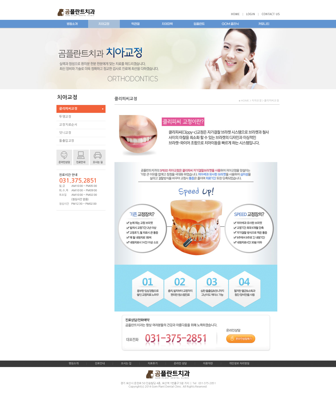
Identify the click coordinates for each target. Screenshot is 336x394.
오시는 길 (126, 363)
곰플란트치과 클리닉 (231, 24)
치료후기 (153, 363)
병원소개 (72, 24)
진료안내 (100, 363)
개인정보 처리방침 (239, 363)
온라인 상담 (180, 363)
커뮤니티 (264, 24)
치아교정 (104, 24)
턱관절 (135, 24)
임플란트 (199, 24)
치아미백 (167, 24)
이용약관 (208, 363)
